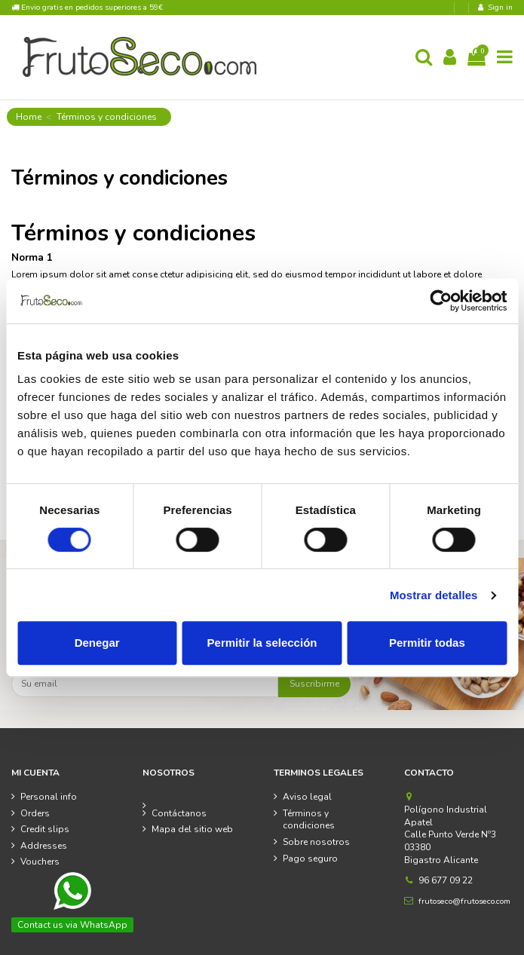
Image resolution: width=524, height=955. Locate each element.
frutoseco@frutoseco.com (464, 901)
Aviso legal (307, 797)
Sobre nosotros (316, 842)
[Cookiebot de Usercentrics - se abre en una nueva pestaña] (441, 300)
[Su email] (144, 683)
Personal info (48, 797)
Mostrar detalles (434, 595)
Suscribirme (314, 684)
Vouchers (40, 862)
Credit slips (44, 829)
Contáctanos (179, 813)
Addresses (43, 846)
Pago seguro (310, 858)
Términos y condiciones (309, 819)
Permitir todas (427, 642)
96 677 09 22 (445, 880)
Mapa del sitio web (192, 829)
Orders (35, 813)
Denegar (97, 642)
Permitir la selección (262, 642)
